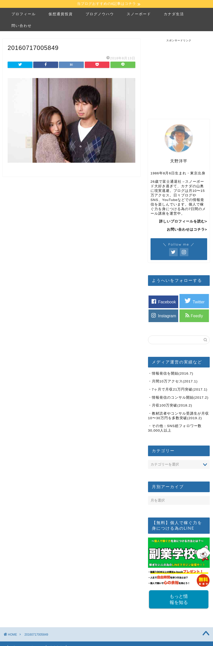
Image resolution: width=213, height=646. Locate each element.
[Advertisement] (180, 74)
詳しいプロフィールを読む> (183, 222)
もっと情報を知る (179, 600)
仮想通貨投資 (60, 14)
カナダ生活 (174, 14)
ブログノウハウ (100, 14)
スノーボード (139, 14)
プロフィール (23, 14)
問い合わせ (21, 26)
